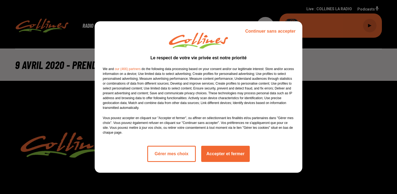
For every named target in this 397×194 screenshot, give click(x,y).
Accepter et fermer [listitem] (225, 153)
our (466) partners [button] (128, 69)
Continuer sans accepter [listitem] (270, 31)
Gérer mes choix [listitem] (171, 153)
